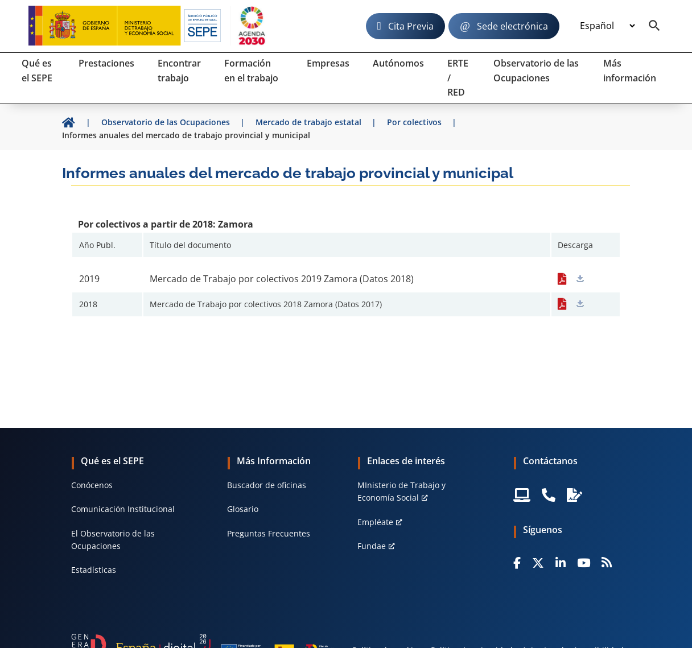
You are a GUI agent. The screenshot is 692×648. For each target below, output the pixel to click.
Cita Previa (411, 26)
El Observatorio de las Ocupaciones (113, 539)
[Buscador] (654, 26)
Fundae (371, 545)
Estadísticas (93, 569)
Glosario (242, 508)
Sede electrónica (512, 26)
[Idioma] (607, 26)
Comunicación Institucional (123, 508)
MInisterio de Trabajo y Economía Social (401, 491)
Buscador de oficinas (266, 485)
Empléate (375, 522)
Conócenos (92, 485)
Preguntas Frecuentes (268, 533)
